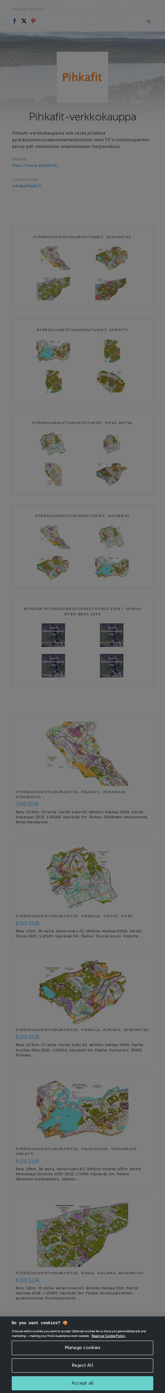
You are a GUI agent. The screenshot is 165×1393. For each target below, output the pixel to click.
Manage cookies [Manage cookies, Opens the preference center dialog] (82, 1355)
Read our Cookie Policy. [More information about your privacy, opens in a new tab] (109, 1344)
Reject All (82, 1373)
